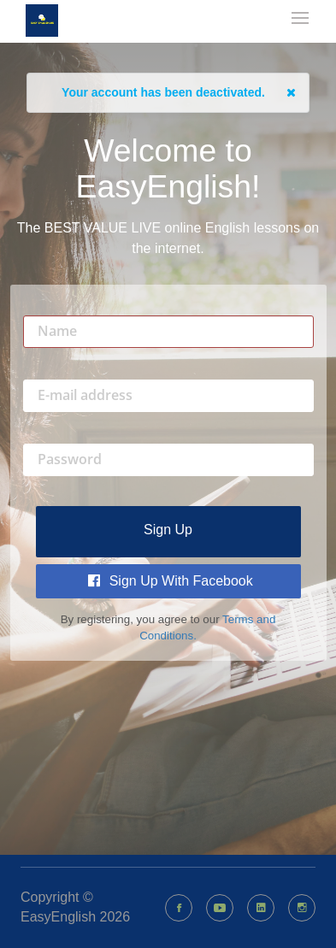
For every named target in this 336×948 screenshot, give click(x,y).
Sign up (168, 529)
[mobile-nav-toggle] (301, 19)
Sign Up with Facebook (170, 581)
